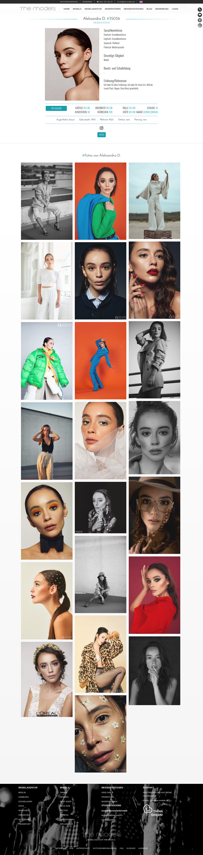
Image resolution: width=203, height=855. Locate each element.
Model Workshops (112, 815)
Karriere (143, 848)
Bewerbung (162, 9)
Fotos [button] (101, 134)
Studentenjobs (111, 805)
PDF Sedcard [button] (56, 108)
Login (175, 9)
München (23, 810)
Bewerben (87, 2)
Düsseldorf (25, 801)
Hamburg (23, 797)
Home (67, 9)
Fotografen (108, 820)
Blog (149, 9)
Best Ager (65, 801)
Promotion (108, 797)
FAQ (121, 848)
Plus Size (65, 806)
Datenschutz (83, 848)
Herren (64, 797)
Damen (63, 792)
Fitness (64, 815)
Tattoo (64, 810)
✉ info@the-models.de (126, 2)
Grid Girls (107, 792)
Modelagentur (93, 9)
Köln (21, 806)
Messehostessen (133, 9)
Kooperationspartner (114, 811)
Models (77, 9)
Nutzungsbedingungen (105, 848)
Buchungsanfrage (69, 2)
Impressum (60, 848)
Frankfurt (24, 824)
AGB (71, 848)
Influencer (66, 824)
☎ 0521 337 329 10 (105, 2)
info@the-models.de (159, 800)
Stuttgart (24, 819)
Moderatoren (113, 9)
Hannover (24, 815)
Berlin (22, 792)
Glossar (130, 848)
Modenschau (67, 819)
